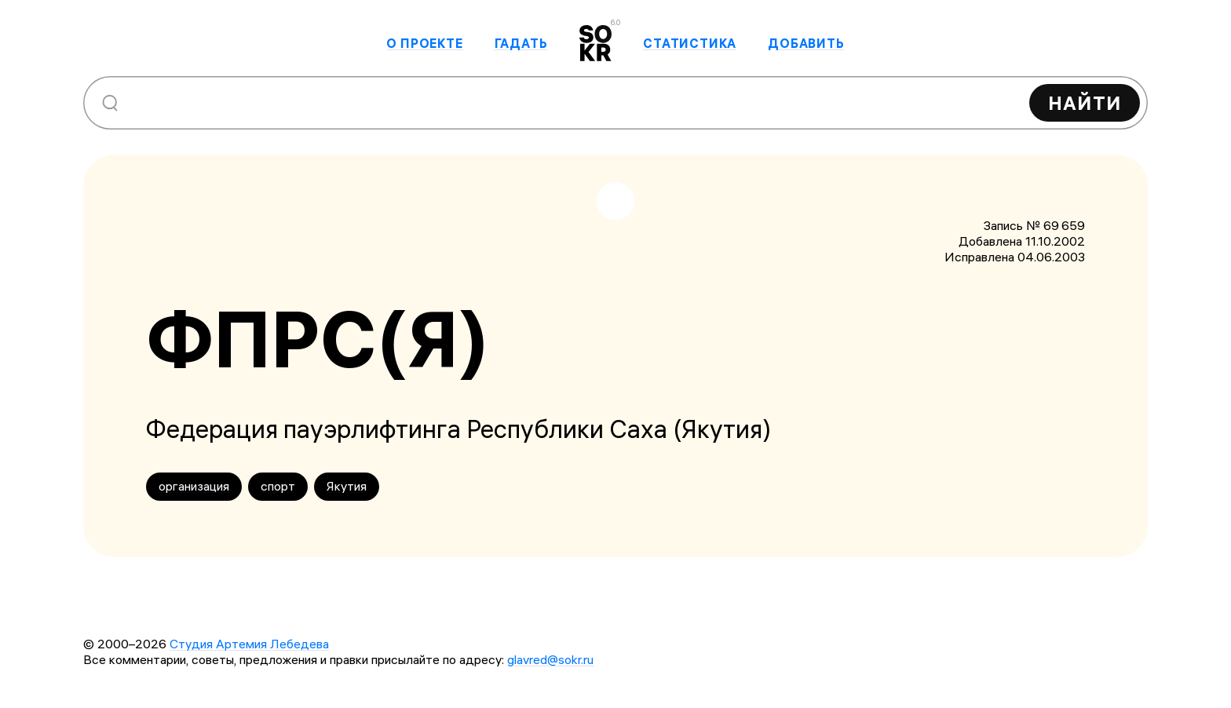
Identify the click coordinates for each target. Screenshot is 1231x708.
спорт (278, 486)
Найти (1084, 103)
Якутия (347, 486)
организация (194, 486)
